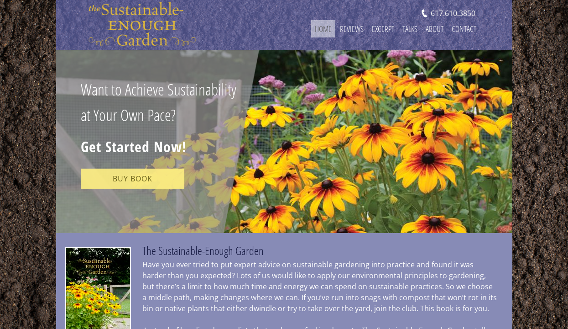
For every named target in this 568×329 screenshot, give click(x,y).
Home (323, 28)
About (434, 28)
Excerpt (383, 28)
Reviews (352, 28)
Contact (464, 28)
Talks (409, 28)
